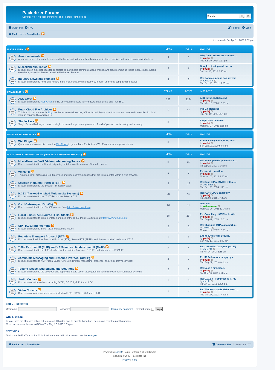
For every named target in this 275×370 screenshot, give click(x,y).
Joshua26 (208, 184)
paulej (206, 58)
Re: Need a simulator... (212, 268)
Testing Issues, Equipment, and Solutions (46, 268)
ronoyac (92, 335)
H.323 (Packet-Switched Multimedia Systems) (48, 193)
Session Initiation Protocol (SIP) (39, 182)
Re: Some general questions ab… (219, 160)
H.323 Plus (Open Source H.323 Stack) (44, 215)
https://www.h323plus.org (114, 218)
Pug (50, 112)
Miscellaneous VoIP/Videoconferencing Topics (49, 161)
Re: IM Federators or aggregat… (218, 257)
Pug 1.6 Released (210, 108)
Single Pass (26, 121)
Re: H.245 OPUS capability (215, 192)
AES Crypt (25, 98)
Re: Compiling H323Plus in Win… (218, 214)
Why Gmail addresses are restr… (218, 55)
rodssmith (208, 80)
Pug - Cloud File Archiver (35, 109)
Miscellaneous (16, 49)
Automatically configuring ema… (218, 140)
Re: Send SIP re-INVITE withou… (218, 182)
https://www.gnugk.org (78, 207)
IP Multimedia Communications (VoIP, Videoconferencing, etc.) (44, 154)
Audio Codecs (27, 279)
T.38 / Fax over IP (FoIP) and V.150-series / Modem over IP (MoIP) (61, 247)
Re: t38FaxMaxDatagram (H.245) (218, 246)
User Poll (205, 203)
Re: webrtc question (211, 171)
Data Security (15, 92)
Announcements (29, 56)
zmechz (207, 227)
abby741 (207, 249)
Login (9, 304)
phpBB (118, 352)
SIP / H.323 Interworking (34, 225)
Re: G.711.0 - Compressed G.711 (218, 278)
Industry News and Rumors (36, 78)
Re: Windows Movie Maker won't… (219, 289)
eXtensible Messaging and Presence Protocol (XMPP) (54, 258)
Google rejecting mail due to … (217, 66)
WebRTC (24, 172)
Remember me (144, 309)
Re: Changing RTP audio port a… (218, 225)
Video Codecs (27, 290)
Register (22, 304)
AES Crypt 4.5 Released (213, 98)
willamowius (210, 206)
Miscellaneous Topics (32, 67)
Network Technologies (21, 134)
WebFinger (25, 141)
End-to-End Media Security (215, 235)
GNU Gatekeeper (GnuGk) (35, 204)
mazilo (206, 281)
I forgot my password (122, 309)
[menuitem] (28, 27)
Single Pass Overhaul (212, 120)
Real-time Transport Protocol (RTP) (42, 236)
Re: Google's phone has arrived (217, 78)
